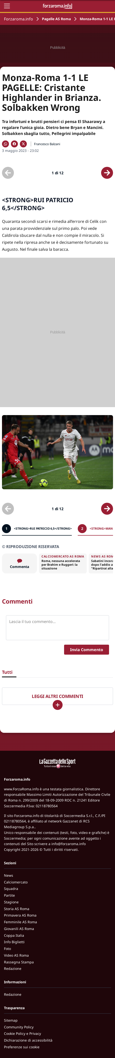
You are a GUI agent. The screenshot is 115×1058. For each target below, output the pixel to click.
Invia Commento (86, 649)
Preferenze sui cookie (21, 1047)
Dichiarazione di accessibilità (28, 1040)
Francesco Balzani (47, 144)
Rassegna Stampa (19, 962)
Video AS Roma (16, 955)
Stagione (11, 902)
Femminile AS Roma (20, 922)
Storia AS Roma (16, 908)
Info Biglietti (14, 941)
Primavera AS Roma (20, 915)
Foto (7, 948)
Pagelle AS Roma (56, 18)
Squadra (11, 888)
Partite (9, 895)
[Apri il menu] (7, 6)
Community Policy (19, 1027)
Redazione (12, 968)
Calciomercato (16, 882)
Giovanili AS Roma (19, 928)
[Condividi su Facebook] (14, 143)
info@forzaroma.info (68, 843)
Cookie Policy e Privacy (22, 1033)
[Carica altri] (58, 705)
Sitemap (11, 1020)
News (8, 875)
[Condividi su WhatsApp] (5, 143)
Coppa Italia (14, 935)
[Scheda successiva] (107, 173)
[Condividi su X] (23, 143)
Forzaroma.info (18, 19)
